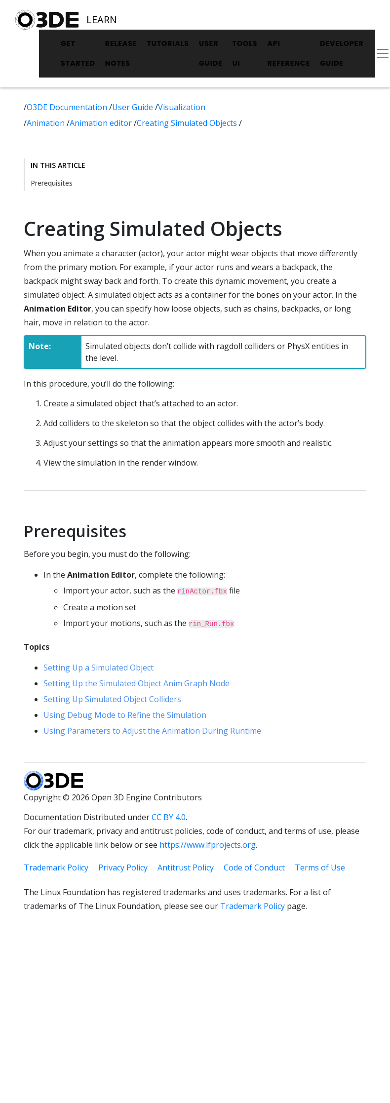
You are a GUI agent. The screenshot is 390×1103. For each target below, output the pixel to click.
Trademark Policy (56, 867)
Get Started (78, 53)
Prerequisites (52, 183)
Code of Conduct (254, 867)
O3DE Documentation (68, 107)
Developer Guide (341, 53)
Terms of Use (320, 867)
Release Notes (121, 53)
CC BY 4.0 (169, 817)
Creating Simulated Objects (188, 123)
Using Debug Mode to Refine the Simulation (124, 714)
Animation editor (102, 123)
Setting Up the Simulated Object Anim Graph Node (136, 683)
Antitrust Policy (185, 867)
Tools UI (245, 53)
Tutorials (168, 43)
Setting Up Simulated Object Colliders (112, 699)
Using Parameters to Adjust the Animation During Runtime (152, 730)
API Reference (288, 53)
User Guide (211, 53)
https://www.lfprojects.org (207, 844)
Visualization (181, 107)
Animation (47, 123)
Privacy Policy (123, 867)
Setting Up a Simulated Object (98, 667)
